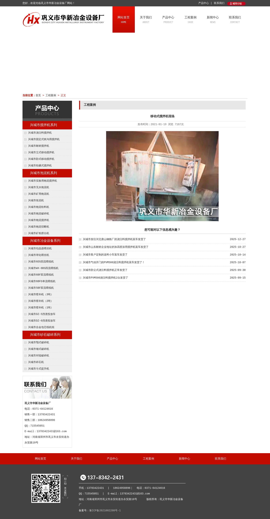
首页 (38, 95)
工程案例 (190, 20)
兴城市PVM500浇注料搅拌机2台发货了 (105, 277)
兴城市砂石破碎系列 (45, 335)
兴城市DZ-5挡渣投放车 (42, 314)
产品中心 (168, 20)
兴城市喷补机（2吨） (40, 301)
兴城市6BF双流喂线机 (41, 274)
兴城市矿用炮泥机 (38, 193)
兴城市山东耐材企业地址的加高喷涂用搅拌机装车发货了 (115, 247)
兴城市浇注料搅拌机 (40, 132)
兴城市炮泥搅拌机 (38, 220)
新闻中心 (213, 20)
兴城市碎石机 (36, 362)
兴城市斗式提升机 (38, 368)
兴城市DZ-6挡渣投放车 (42, 320)
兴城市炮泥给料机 (38, 207)
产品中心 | (205, 3)
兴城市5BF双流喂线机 (41, 287)
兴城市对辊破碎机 (38, 355)
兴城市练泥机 (36, 200)
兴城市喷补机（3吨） (40, 294)
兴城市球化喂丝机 (38, 255)
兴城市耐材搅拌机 (38, 145)
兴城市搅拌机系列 (43, 125)
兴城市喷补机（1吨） (40, 307)
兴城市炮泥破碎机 (38, 213)
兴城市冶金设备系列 (45, 241)
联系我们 (219, 3)
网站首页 (123, 20)
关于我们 (146, 20)
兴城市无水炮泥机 (38, 187)
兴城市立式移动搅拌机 (41, 152)
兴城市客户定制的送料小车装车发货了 (105, 254)
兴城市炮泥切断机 (38, 226)
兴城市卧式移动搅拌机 (41, 159)
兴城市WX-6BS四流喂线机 (43, 268)
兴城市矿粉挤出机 (38, 233)
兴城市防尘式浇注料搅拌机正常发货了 (105, 270)
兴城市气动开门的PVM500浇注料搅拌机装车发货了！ (114, 262)
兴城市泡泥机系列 (43, 173)
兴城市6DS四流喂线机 (41, 261)
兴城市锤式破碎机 (38, 349)
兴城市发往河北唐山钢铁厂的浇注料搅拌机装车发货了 (114, 239)
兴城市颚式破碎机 (38, 342)
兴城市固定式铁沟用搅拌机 (44, 139)
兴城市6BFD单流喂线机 (42, 281)
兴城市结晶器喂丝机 (40, 248)
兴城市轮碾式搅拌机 (40, 165)
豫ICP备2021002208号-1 (105, 510)
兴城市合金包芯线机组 (41, 327)
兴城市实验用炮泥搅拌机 (42, 180)
